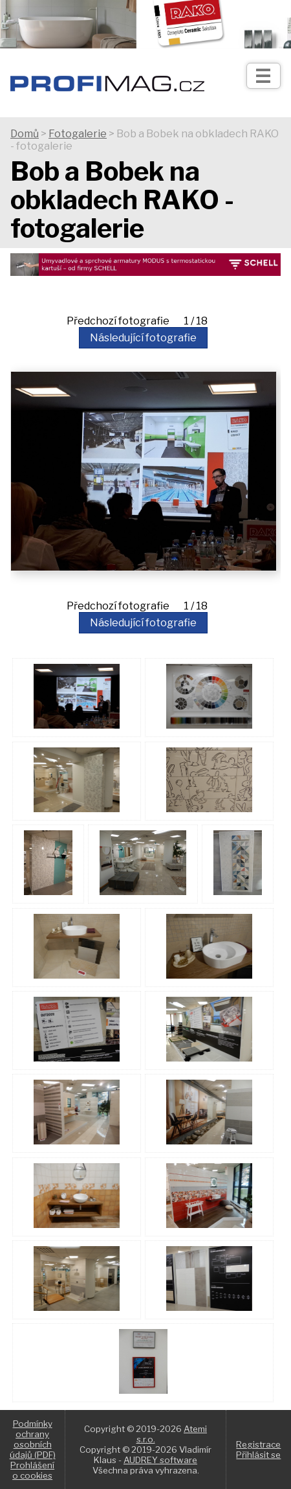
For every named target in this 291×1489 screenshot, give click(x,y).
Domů (24, 134)
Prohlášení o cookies (32, 1470)
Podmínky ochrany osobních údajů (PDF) (33, 1439)
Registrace (258, 1444)
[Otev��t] (263, 76)
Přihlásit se (258, 1454)
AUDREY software (160, 1460)
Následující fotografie (143, 338)
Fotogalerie (77, 134)
